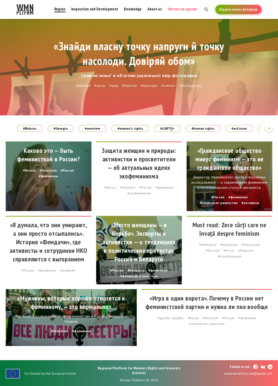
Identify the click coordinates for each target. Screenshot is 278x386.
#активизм (250, 203)
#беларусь (136, 270)
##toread (213, 250)
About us (154, 9)
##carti (229, 250)
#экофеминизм (139, 193)
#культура (149, 85)
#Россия (67, 170)
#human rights (203, 128)
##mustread (251, 245)
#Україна (129, 85)
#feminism (48, 170)
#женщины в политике (139, 276)
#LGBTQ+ (167, 128)
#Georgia (61, 128)
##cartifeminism (229, 256)
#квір (113, 85)
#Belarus (30, 128)
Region (60, 9)
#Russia (29, 170)
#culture (168, 85)
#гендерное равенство (218, 203)
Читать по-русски (182, 9)
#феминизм (48, 176)
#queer (99, 85)
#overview (92, 128)
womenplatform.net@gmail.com (248, 373)
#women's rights (130, 128)
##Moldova (208, 245)
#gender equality (170, 318)
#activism (239, 128)
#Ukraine (83, 85)
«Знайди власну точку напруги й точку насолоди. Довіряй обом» (139, 53)
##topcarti (245, 250)
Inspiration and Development (94, 9)
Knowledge (133, 9)
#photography (190, 85)
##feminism (229, 245)
